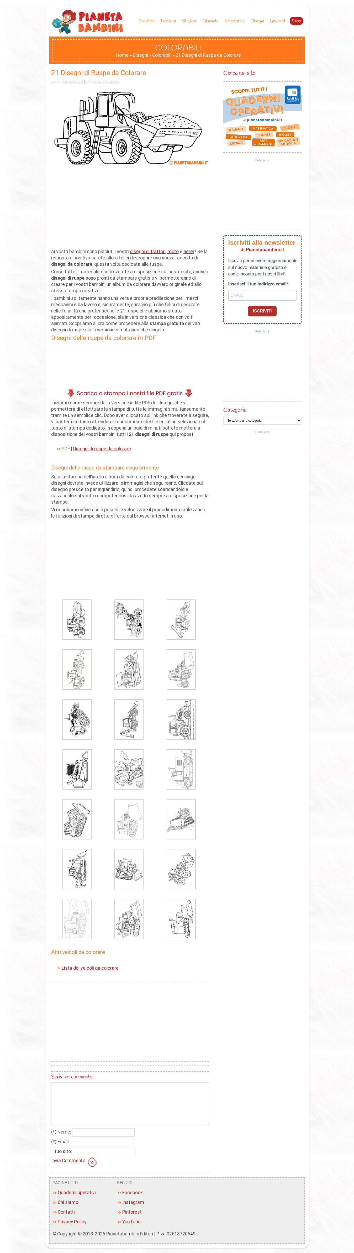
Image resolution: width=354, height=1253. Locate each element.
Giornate (212, 21)
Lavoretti (278, 21)
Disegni (258, 21)
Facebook (132, 1192)
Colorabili (161, 55)
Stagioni (190, 21)
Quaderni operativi (77, 1192)
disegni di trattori (148, 251)
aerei (188, 251)
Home (122, 55)
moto (173, 251)
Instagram (133, 1202)
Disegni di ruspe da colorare (102, 448)
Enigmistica (236, 21)
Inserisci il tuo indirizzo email (257, 284)
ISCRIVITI (262, 311)
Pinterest (132, 1212)
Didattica (147, 21)
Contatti (66, 1212)
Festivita (170, 21)
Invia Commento (74, 1162)
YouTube (131, 1221)
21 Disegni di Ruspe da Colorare (98, 73)
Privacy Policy (72, 1221)
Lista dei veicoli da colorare (90, 968)
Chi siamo (68, 1202)
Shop (296, 21)
